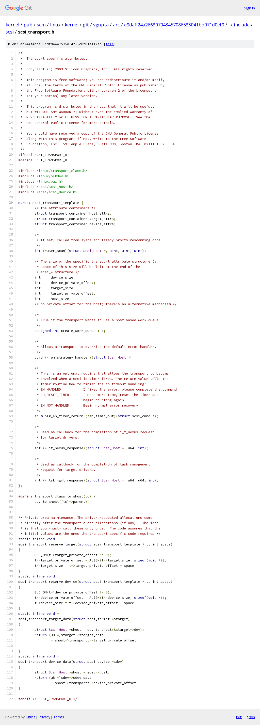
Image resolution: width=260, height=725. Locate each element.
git (86, 25)
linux (55, 25)
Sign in (249, 8)
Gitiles (31, 717)
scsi (10, 32)
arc (116, 25)
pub (28, 25)
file (110, 44)
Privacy (44, 717)
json (251, 717)
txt (239, 717)
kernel (12, 25)
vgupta (101, 25)
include (242, 25)
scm (41, 25)
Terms (58, 717)
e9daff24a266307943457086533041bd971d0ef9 (174, 25)
